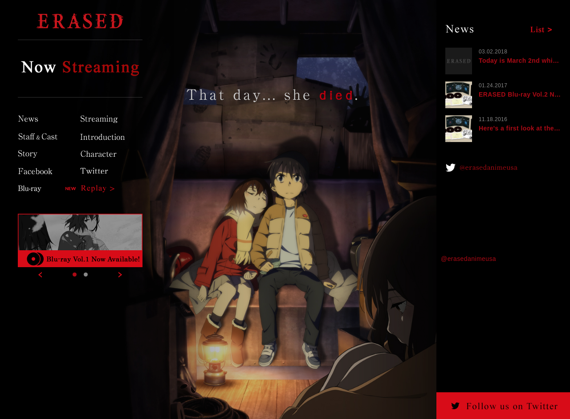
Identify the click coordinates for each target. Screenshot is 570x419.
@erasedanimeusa (468, 258)
